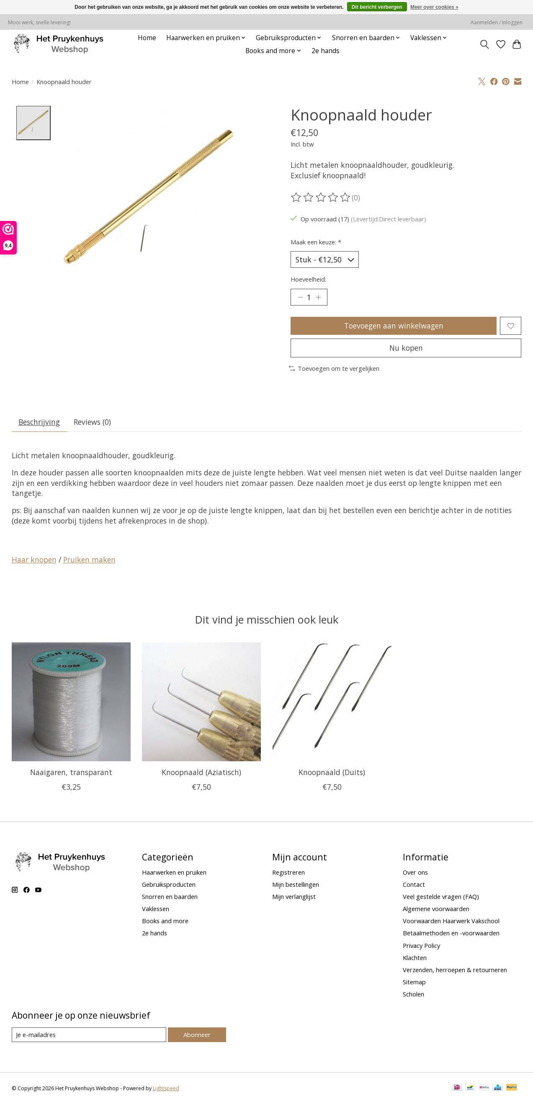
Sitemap (414, 982)
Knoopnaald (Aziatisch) (201, 772)
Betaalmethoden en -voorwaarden (451, 933)
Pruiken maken (89, 560)
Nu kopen (406, 348)
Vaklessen (155, 908)
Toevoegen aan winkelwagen (393, 326)
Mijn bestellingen (295, 884)
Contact (414, 884)
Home (147, 37)
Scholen (413, 994)
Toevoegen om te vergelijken (334, 368)
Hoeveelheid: (308, 279)
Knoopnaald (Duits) (332, 772)
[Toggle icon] (484, 44)
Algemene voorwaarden (436, 908)
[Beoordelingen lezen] (321, 197)
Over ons (415, 872)
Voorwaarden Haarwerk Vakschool (451, 921)
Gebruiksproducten (169, 884)
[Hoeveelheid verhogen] (318, 297)
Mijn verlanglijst (294, 896)
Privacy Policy (421, 945)
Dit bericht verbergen (377, 7)
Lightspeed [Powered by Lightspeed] (166, 1088)
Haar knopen (34, 560)
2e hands (326, 50)
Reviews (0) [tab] (92, 422)
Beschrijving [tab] (39, 422)
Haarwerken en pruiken (174, 872)
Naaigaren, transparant (71, 772)
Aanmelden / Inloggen (497, 22)
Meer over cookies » (434, 7)
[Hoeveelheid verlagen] (300, 297)
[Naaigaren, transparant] (71, 701)
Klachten (415, 957)
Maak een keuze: (316, 242)
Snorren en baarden (170, 896)
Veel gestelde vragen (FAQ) (441, 896)
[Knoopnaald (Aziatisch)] (201, 701)
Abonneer (197, 1034)
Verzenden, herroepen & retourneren (455, 969)
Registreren (288, 872)
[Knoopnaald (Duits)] (331, 701)
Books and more (165, 921)
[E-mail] (89, 1034)
